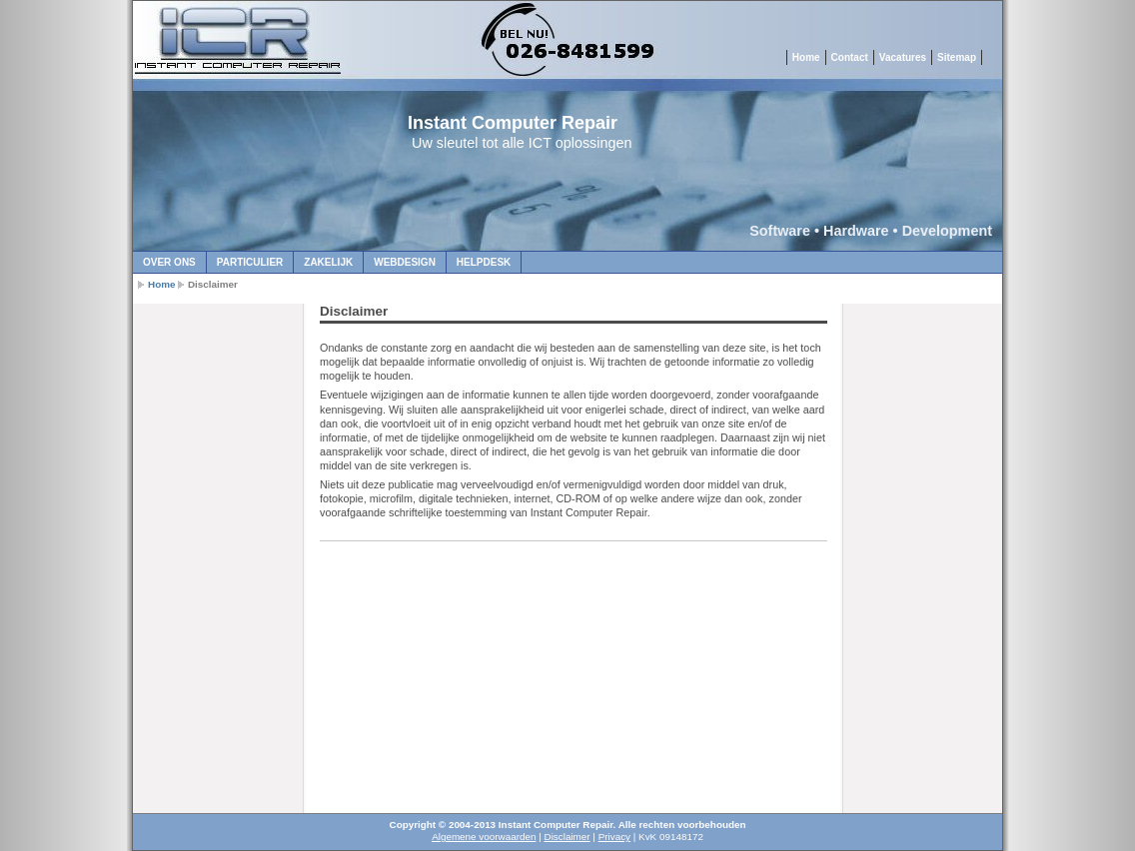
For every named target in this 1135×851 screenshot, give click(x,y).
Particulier (250, 262)
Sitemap (956, 57)
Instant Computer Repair (512, 123)
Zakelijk (328, 262)
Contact (849, 57)
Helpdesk (484, 262)
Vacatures (902, 57)
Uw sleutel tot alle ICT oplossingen (522, 143)
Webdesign (405, 262)
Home (806, 57)
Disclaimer (567, 836)
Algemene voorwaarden (484, 836)
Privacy (614, 836)
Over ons (169, 262)
